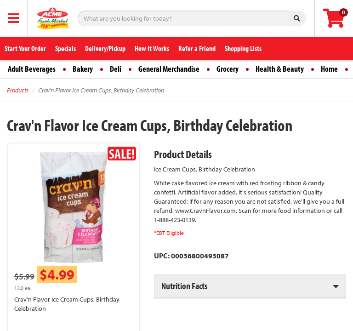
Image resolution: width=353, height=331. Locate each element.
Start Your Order (25, 48)
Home (329, 68)
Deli (115, 68)
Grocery (227, 68)
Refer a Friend (197, 48)
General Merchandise (168, 68)
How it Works (152, 48)
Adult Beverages (32, 68)
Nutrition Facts (184, 285)
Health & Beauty (280, 68)
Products (17, 90)
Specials (65, 48)
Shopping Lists (243, 48)
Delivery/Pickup (105, 48)
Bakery (83, 68)
